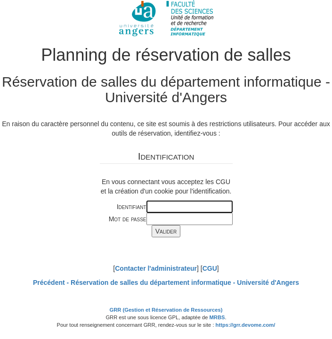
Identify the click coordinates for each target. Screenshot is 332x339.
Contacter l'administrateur (156, 268)
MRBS (217, 317)
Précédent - (166, 282)
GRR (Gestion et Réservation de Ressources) (166, 310)
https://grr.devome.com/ (245, 325)
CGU (209, 268)
